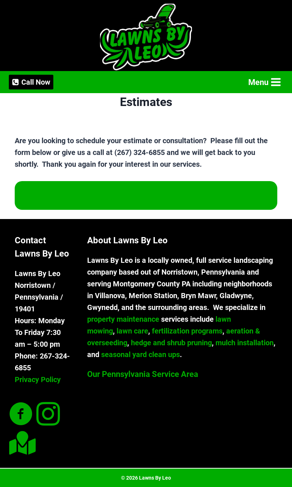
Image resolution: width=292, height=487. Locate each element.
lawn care (132, 331)
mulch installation (245, 342)
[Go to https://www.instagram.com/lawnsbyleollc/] (48, 414)
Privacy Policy (38, 379)
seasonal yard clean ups (140, 354)
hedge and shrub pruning (171, 342)
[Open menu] (264, 82)
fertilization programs (187, 331)
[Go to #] (21, 443)
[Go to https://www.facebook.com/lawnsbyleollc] (21, 414)
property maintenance (123, 319)
